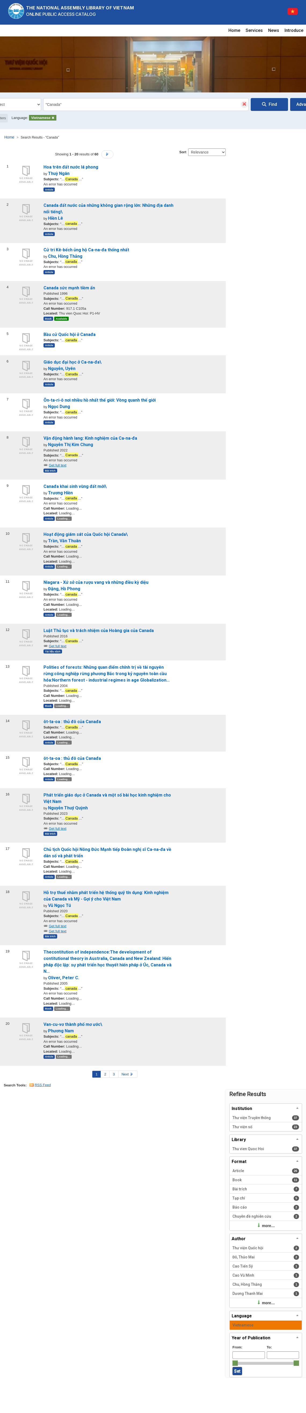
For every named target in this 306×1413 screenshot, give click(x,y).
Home (234, 30)
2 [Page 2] (105, 1074)
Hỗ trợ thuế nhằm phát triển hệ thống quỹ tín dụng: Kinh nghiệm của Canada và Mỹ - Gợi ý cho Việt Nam (106, 896)
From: (237, 1347)
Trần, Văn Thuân (64, 540)
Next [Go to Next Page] (128, 1074)
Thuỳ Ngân (59, 173)
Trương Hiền (60, 492)
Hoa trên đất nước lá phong (70, 167)
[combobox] (146, 104)
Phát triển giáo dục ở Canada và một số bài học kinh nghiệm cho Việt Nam (107, 798)
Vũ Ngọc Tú (59, 905)
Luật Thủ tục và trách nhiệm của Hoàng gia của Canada (98, 630)
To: (269, 1347)
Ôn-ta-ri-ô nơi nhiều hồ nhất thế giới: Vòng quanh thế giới (99, 400)
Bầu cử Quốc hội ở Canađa (69, 334)
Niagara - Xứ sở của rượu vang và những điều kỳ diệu (95, 582)
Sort (182, 152)
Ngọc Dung (59, 406)
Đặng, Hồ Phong (64, 588)
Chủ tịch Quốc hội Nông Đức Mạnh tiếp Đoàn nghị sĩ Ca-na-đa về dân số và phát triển (107, 852)
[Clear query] (244, 104)
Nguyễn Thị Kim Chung (70, 444)
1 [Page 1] (96, 1074)
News (273, 30)
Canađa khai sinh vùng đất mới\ (75, 486)
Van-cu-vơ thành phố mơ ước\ (72, 1024)
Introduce (294, 30)
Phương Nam (61, 1030)
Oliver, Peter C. (63, 977)
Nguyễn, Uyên (61, 368)
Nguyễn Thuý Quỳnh (68, 807)
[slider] (235, 1363)
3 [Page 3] (114, 1074)
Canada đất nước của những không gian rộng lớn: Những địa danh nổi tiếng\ (108, 208)
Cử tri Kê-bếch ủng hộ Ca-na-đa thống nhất (86, 249)
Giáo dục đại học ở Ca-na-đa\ (72, 362)
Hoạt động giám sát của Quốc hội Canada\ (85, 534)
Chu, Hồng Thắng (65, 256)
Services (254, 30)
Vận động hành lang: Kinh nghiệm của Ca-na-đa (90, 438)
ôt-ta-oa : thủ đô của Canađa (72, 721)
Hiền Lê (55, 218)
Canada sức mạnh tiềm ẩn (69, 287)
